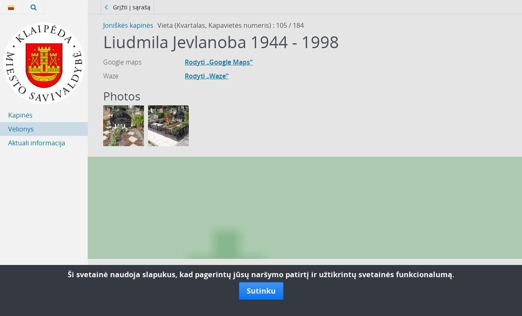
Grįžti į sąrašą (127, 7)
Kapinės (20, 115)
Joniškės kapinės (128, 25)
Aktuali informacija (36, 142)
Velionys (21, 129)
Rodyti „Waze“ (206, 75)
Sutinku (261, 291)
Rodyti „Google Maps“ (218, 62)
